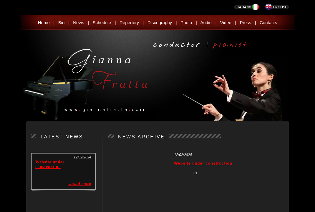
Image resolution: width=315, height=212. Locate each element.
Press (245, 22)
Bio (61, 22)
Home (44, 22)
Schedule (102, 22)
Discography (159, 22)
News (78, 22)
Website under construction (50, 164)
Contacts (268, 22)
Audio (206, 22)
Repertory (129, 22)
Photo (186, 22)
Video (225, 22)
